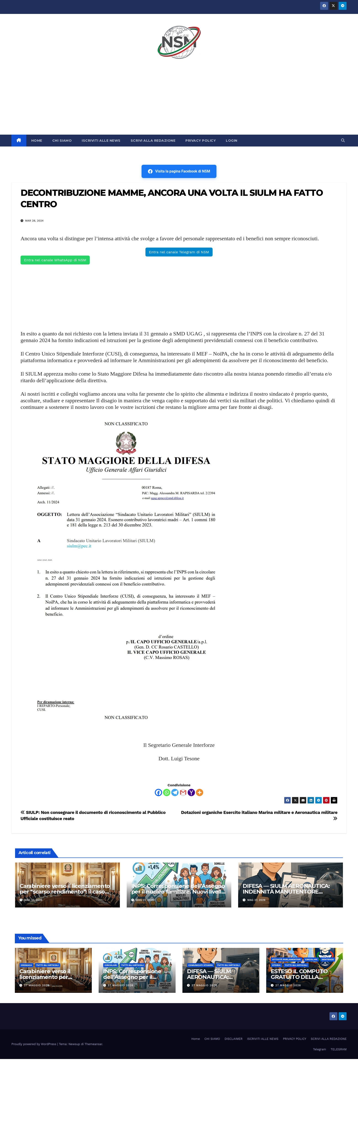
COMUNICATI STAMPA (200, 965)
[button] (343, 140)
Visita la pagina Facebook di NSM (179, 171)
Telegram (319, 1049)
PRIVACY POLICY (200, 141)
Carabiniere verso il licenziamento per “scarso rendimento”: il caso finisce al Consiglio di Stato (65, 892)
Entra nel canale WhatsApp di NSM (55, 260)
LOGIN (231, 141)
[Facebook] (158, 792)
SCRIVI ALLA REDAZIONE (153, 141)
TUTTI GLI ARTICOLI (47, 965)
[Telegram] (175, 792)
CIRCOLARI (111, 965)
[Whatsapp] (166, 792)
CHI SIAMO (62, 141)
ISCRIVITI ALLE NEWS (101, 141)
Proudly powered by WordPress (34, 1044)
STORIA (276, 965)
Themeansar (93, 1044)
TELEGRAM (339, 1049)
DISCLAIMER (234, 1039)
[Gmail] (183, 792)
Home (195, 1039)
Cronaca (26, 965)
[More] (199, 792)
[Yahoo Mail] (191, 792)
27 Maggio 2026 (37, 985)
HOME (36, 141)
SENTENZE (328, 959)
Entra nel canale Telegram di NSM (179, 252)
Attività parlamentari (286, 959)
